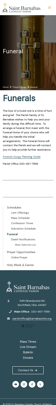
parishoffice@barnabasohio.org (32, 318)
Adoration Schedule (23, 228)
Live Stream (28, 347)
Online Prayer (19, 257)
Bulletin (28, 352)
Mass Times (28, 342)
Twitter (40, 384)
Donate (28, 358)
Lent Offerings (20, 213)
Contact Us (28, 370)
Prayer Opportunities (21, 252)
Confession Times (22, 223)
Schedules (14, 207)
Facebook (32, 384)
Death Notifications (23, 239)
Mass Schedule (20, 218)
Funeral (12, 234)
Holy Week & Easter (20, 265)
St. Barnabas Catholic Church (28, 286)
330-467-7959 (40, 311)
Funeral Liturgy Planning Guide (21, 157)
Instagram (24, 384)
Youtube (15, 384)
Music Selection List (25, 244)
